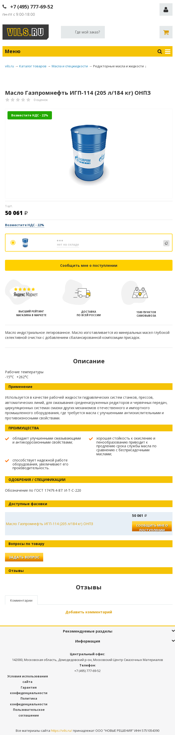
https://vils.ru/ (61, 730)
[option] (88, 153)
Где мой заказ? (87, 32)
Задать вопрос (24, 557)
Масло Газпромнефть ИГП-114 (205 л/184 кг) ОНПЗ (49, 523)
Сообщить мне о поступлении (88, 265)
